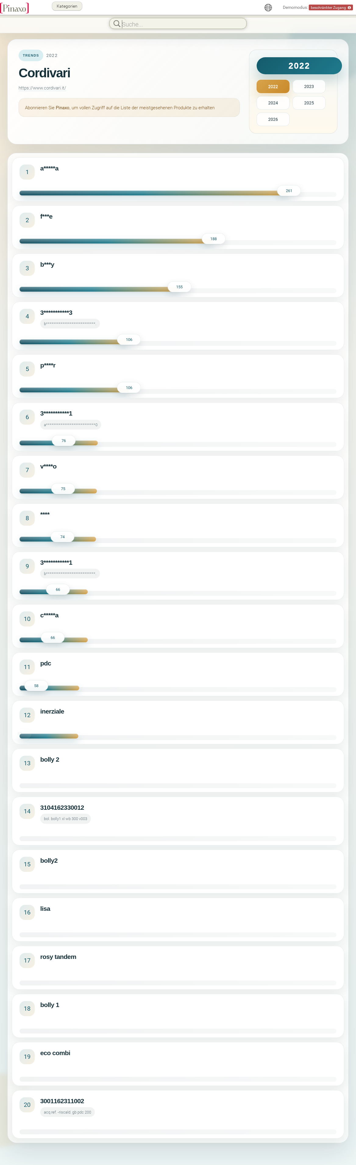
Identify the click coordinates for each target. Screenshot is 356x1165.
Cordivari (44, 73)
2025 (309, 103)
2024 (273, 103)
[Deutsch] (268, 7)
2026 (273, 119)
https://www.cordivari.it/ (42, 88)
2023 (309, 86)
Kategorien (67, 6)
